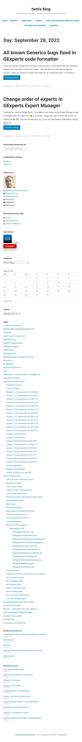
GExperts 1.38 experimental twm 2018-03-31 (21, 462)
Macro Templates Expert (14, 581)
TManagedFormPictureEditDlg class (24, 556)
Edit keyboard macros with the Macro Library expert (24, 497)
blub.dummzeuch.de (10, 196)
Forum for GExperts (13, 388)
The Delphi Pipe (8, 619)
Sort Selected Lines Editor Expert (17, 595)
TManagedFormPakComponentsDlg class (26, 549)
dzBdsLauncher (8, 350)
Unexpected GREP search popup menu (16, 691)
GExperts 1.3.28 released (11, 680)
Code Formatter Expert (14, 486)
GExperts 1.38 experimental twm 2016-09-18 (21, 448)
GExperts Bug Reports (14, 465)
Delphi (20, 86)
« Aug (5, 301)
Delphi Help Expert (10, 339)
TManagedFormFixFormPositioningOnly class (28, 542)
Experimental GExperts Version (14, 381)
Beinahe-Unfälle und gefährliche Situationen (18, 329)
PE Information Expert (14, 584)
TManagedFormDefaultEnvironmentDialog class (28, 539)
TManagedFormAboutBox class (23, 532)
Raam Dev (63, 735)
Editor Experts (11, 504)
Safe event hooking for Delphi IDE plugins (62, 21)
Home (5, 21)
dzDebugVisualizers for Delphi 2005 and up (18, 357)
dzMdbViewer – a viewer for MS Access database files (21, 374)
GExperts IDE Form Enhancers (16, 525)
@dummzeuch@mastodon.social (15, 190)
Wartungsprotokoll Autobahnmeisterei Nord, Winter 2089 (22, 650)
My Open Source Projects (12, 605)
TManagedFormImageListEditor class (25, 546)
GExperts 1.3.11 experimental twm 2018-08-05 (22, 395)
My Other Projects (9, 250)
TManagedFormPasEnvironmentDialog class (27, 553)
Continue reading (12, 78)
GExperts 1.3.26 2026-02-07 (16, 437)
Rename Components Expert (16, 588)
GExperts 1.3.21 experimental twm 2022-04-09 (22, 427)
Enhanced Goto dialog (13, 507)
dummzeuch (9, 86)
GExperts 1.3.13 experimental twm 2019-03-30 (22, 402)
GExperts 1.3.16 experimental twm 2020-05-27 (22, 413)
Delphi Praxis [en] (10, 193)
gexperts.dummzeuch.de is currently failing (18, 675)
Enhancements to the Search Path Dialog (20, 511)
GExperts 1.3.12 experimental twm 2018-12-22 (22, 399)
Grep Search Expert (13, 570)
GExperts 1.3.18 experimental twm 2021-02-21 (22, 420)
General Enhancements (14, 521)
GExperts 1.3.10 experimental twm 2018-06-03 (22, 392)
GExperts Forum (11, 666)
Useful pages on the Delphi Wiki (14, 623)
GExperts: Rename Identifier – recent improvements (21, 702)
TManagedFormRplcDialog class (23, 563)
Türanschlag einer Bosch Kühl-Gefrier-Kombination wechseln (24, 634)
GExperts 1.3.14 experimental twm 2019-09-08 (22, 406)
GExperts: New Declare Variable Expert (16, 696)
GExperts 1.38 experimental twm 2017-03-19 (21, 458)
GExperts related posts (12, 223)
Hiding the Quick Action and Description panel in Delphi (25, 574)
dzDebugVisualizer (9, 353)
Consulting (53, 25)
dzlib (5, 371)
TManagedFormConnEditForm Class (24, 535)
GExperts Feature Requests (15, 469)
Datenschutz (7, 164)
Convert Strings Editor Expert (16, 493)
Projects (38, 21)
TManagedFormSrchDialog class (23, 567)
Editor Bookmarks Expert (15, 500)
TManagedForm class (16, 528)
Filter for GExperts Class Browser (17, 518)
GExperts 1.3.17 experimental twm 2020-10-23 (22, 416)
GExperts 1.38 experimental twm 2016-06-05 (21, 441)
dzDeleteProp (8, 360)
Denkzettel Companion (11, 346)
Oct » (10, 301)
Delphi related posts (11, 220)
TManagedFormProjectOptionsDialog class (27, 560)
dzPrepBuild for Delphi (11, 378)
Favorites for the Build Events (16, 514)
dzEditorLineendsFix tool (12, 367)
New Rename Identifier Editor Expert (16, 707)
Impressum (7, 161)
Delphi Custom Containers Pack (14, 336)
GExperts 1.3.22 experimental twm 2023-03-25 (22, 430)
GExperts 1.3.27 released (11, 685)
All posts (7, 217)
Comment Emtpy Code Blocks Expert (19, 490)
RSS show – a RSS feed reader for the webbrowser (20, 609)
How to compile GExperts (15, 577)
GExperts (14, 21)
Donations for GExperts (14, 385)
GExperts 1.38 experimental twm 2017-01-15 (21, 455)
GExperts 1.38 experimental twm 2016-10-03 (21, 451)
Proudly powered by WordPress (25, 735)
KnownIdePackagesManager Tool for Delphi (18, 602)
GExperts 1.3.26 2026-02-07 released (16, 712)
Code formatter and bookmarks (13, 669)
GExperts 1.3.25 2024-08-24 (16, 434)
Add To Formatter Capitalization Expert (19, 479)
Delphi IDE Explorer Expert (12, 343)
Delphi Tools (26, 21)
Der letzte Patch (8, 640)
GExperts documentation (11, 476)
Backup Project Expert (14, 483)
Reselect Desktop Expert (14, 591)
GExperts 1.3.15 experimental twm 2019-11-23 (22, 409)
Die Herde (6, 645)
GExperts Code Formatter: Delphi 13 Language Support (22, 718)
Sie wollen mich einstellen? (35, 25)
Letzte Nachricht (9, 656)
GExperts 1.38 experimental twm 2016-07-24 (21, 444)
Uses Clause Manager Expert (16, 598)
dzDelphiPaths (8, 364)
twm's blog (40, 9)
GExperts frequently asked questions (18, 472)
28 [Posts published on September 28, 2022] (26, 295)
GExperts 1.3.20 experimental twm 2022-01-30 (22, 423)
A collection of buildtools (12, 325)
